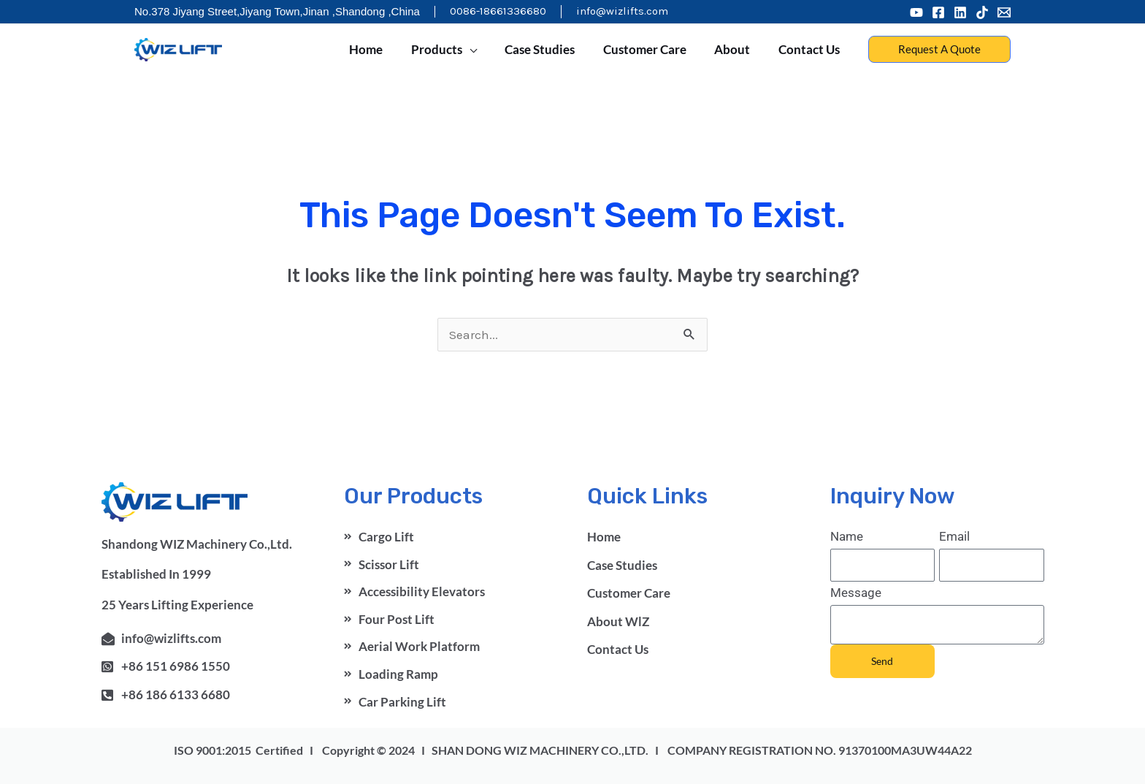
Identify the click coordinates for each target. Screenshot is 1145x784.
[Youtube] (916, 12)
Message (855, 592)
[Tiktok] (982, 12)
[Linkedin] (960, 12)
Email (954, 536)
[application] (484, 49)
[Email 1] (1004, 12)
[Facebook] (938, 12)
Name (846, 536)
